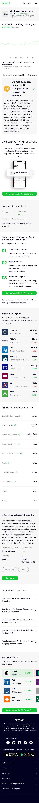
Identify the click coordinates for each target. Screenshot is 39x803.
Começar (10, 578)
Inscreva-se (6, 223)
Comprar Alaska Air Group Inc (19, 194)
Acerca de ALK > (19, 75)
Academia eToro (19, 302)
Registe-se (5, 62)
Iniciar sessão (25, 3)
